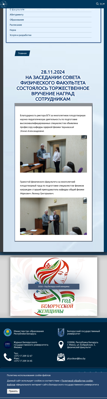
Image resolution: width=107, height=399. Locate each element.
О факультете (16, 9)
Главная (22, 53)
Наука (13, 30)
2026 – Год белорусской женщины (53, 286)
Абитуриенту (16, 14)
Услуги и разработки (20, 35)
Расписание (16, 25)
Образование (17, 19)
